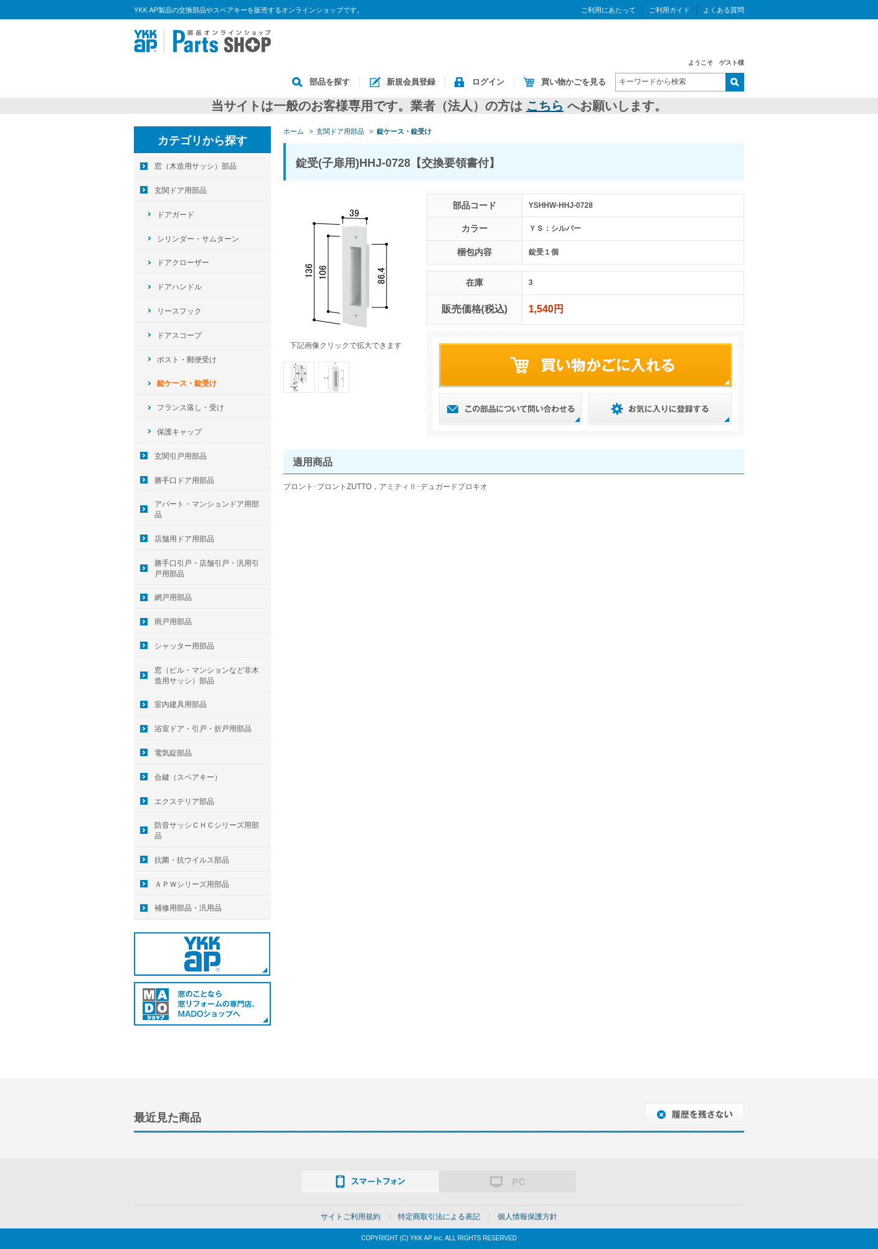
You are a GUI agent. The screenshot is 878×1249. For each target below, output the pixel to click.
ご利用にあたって (608, 10)
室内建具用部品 (180, 704)
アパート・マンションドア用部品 (206, 509)
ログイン (488, 82)
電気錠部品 (173, 753)
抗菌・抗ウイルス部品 (191, 860)
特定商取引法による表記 (439, 1216)
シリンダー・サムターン (198, 239)
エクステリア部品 (184, 801)
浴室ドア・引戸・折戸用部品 (203, 728)
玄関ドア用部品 (180, 190)
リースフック (179, 311)
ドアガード (175, 214)
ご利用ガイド (669, 10)
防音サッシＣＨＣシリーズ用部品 (206, 830)
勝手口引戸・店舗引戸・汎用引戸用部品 (206, 568)
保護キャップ (179, 432)
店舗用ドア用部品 (184, 539)
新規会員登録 (411, 82)
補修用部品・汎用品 (188, 908)
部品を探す (329, 82)
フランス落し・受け (190, 407)
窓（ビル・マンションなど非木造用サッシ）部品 (206, 675)
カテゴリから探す (202, 140)
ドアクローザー (183, 262)
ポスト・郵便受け (187, 359)
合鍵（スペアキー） (188, 777)
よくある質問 (723, 10)
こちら (545, 106)
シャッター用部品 (184, 646)
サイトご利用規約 (350, 1216)
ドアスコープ (179, 335)
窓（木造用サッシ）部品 (195, 166)
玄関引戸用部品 (180, 456)
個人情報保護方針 (527, 1216)
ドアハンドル (179, 287)
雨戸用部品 (173, 621)
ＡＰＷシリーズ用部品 (191, 884)
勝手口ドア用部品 (184, 480)
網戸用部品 (173, 597)
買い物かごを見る (573, 82)
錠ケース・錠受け (187, 383)
